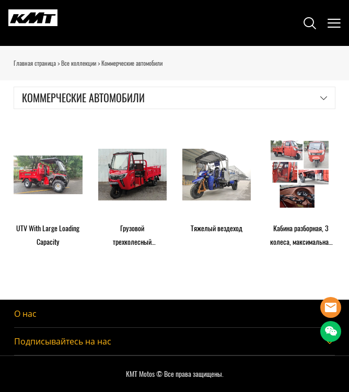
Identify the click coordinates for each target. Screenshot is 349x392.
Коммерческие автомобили (131, 63)
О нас (25, 313)
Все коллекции (78, 63)
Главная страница (35, 63)
